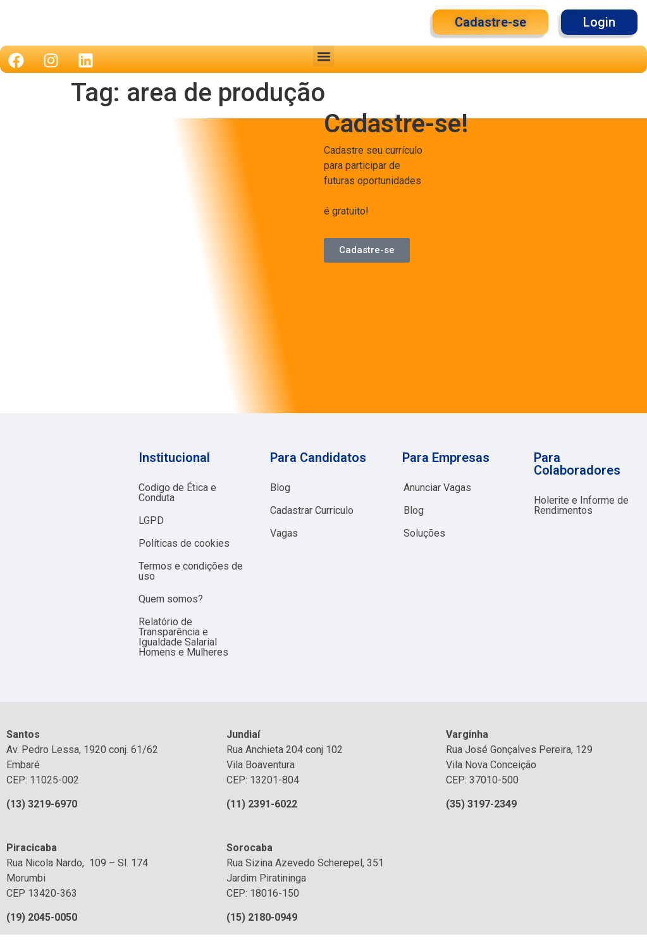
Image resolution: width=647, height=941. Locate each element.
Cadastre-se (367, 250)
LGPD (151, 520)
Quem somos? (171, 599)
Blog (280, 488)
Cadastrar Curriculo (312, 510)
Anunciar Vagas (437, 488)
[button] (323, 56)
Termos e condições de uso (191, 571)
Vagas (284, 533)
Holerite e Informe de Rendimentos (581, 505)
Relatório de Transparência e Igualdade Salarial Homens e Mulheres (183, 637)
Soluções (424, 533)
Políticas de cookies (184, 543)
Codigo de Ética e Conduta (177, 493)
